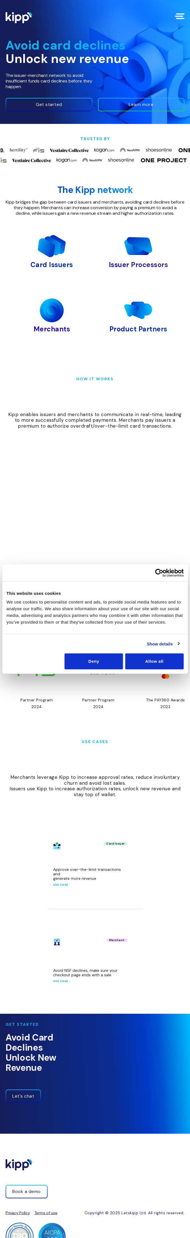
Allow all (154, 661)
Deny (93, 661)
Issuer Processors (138, 264)
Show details (160, 643)
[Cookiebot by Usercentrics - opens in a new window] (159, 573)
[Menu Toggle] (179, 16)
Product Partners (138, 329)
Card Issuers (52, 264)
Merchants (52, 329)
